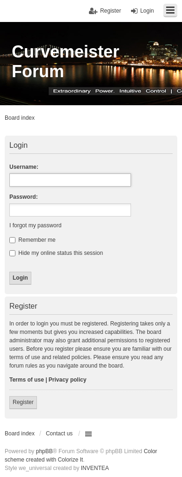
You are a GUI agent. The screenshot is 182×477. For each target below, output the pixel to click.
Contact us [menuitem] (59, 433)
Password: (23, 197)
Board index (20, 433)
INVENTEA (95, 468)
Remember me (32, 240)
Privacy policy (68, 379)
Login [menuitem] (147, 10)
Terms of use (26, 379)
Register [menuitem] (110, 10)
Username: (23, 167)
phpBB (44, 451)
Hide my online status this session (56, 253)
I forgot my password (35, 225)
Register (23, 402)
